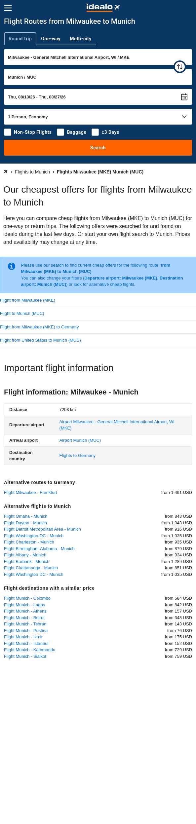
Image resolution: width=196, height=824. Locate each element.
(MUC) (80, 440)
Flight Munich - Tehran (25, 623)
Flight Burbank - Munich (26, 561)
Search (98, 147)
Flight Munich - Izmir (23, 636)
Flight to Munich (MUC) (22, 313)
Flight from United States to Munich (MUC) (40, 340)
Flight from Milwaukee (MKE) (27, 300)
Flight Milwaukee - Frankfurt (30, 492)
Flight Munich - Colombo (27, 598)
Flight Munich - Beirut (24, 617)
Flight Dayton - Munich (25, 522)
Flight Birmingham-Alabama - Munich (39, 548)
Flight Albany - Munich (25, 554)
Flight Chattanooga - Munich (31, 567)
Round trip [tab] (20, 38)
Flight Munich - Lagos (24, 604)
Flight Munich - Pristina (26, 630)
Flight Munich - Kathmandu (29, 649)
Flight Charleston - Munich (29, 542)
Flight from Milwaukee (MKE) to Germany (39, 326)
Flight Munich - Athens (25, 611)
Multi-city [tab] (81, 38)
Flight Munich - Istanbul (26, 643)
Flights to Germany (77, 455)
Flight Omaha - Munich (26, 516)
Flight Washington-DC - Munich (33, 535)
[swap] (180, 66)
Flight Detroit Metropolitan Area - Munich (42, 529)
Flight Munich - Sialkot (25, 656)
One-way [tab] (50, 38)
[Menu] (8, 8)
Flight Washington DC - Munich (33, 574)
